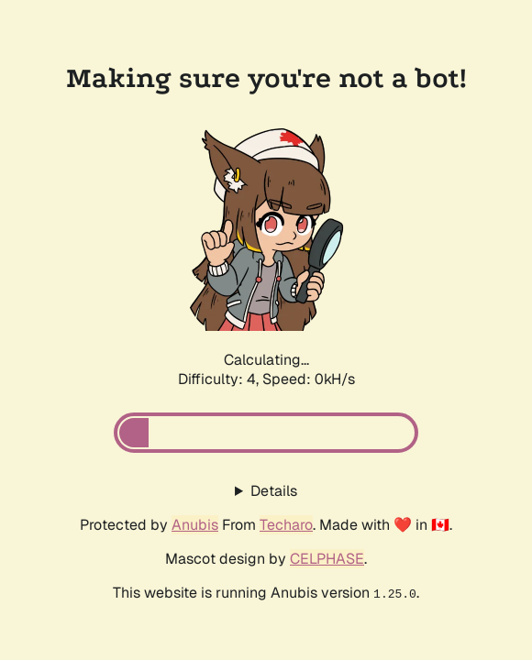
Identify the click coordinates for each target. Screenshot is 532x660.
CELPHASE (327, 558)
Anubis (195, 524)
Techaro (286, 524)
